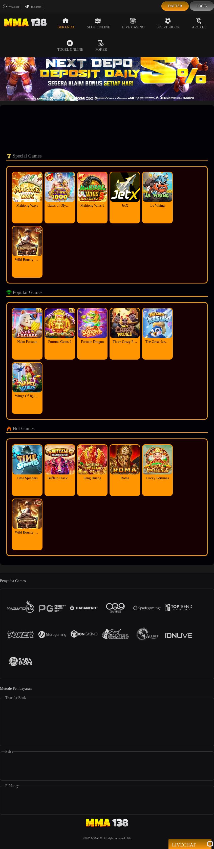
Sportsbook (168, 23)
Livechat (190, 844)
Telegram (33, 6)
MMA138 (96, 838)
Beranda (66, 23)
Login (201, 6)
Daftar (175, 6)
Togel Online (70, 45)
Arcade (199, 23)
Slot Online (98, 23)
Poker (101, 45)
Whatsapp (11, 6)
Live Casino (133, 23)
